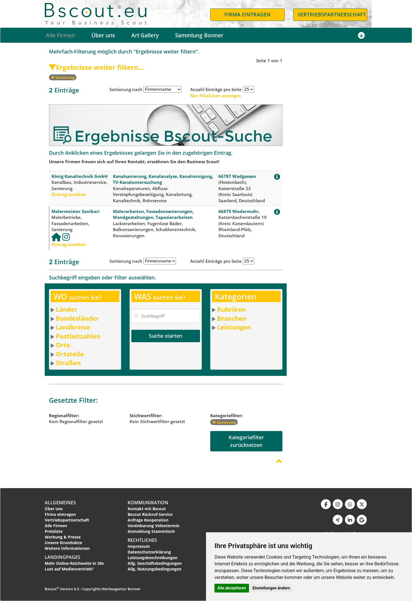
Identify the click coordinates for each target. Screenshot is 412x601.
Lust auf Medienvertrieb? (69, 569)
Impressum (139, 546)
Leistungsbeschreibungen (152, 557)
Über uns (103, 35)
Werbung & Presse (63, 537)
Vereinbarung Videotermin (153, 525)
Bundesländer (77, 318)
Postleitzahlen (78, 336)
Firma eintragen (60, 514)
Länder (66, 309)
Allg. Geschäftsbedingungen (155, 563)
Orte (63, 345)
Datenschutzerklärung (149, 552)
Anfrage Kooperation (148, 520)
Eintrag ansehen (69, 194)
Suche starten (165, 335)
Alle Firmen (60, 35)
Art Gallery (145, 35)
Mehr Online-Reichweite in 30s (74, 563)
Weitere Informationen (67, 548)
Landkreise (73, 327)
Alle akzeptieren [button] (231, 588)
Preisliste (54, 531)
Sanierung (62, 77)
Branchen (231, 318)
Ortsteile (70, 354)
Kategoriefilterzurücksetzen (246, 441)
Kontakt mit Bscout (147, 508)
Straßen (68, 362)
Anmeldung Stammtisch (151, 531)
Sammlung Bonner (199, 35)
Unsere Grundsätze (63, 542)
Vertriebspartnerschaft (67, 520)
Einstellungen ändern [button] (271, 588)
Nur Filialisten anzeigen (215, 95)
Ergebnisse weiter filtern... (96, 67)
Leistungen (234, 327)
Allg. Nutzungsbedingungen (154, 569)
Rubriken (231, 309)
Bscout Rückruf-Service (150, 514)
